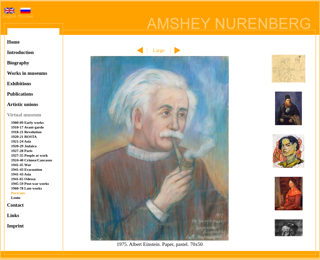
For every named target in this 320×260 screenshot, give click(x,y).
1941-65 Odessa (23, 179)
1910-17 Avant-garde (27, 127)
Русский (26, 13)
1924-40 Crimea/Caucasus (31, 160)
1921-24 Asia (21, 141)
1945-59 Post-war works (30, 183)
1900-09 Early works (27, 122)
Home (13, 42)
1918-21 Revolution (26, 132)
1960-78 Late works (26, 188)
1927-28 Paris (22, 151)
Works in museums (27, 73)
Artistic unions (22, 104)
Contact (15, 205)
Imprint (15, 225)
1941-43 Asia (21, 174)
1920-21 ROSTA (24, 137)
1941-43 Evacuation (26, 169)
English (9, 13)
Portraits (18, 193)
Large (159, 50)
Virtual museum (24, 114)
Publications (20, 94)
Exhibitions (19, 83)
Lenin (15, 198)
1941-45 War (21, 165)
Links (13, 215)
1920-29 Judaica (24, 146)
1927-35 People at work (29, 155)
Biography (18, 62)
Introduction (20, 52)
